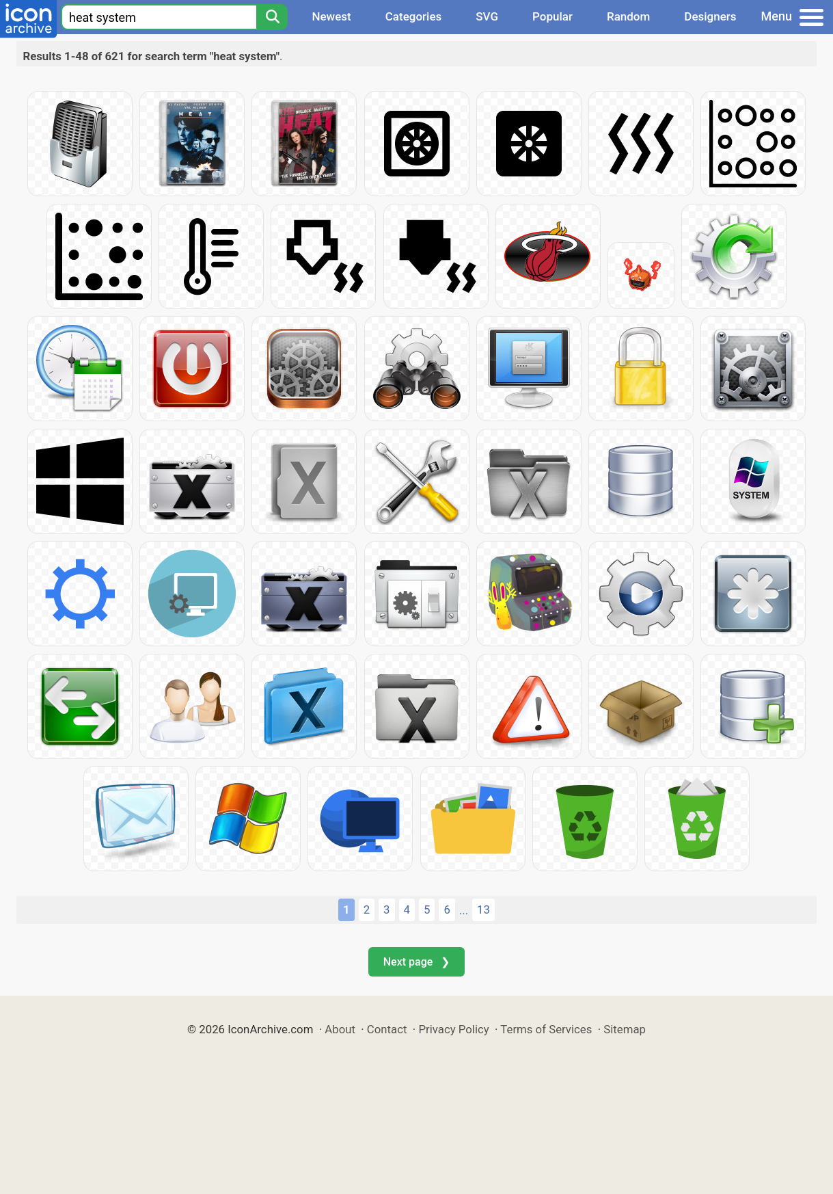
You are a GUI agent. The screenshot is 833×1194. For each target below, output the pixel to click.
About (340, 1029)
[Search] (272, 17)
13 (483, 909)
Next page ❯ (416, 961)
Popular (552, 16)
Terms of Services (546, 1029)
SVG (487, 16)
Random (628, 16)
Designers (710, 16)
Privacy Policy (453, 1029)
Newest (331, 16)
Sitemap (624, 1029)
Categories (413, 16)
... (463, 910)
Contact (387, 1029)
